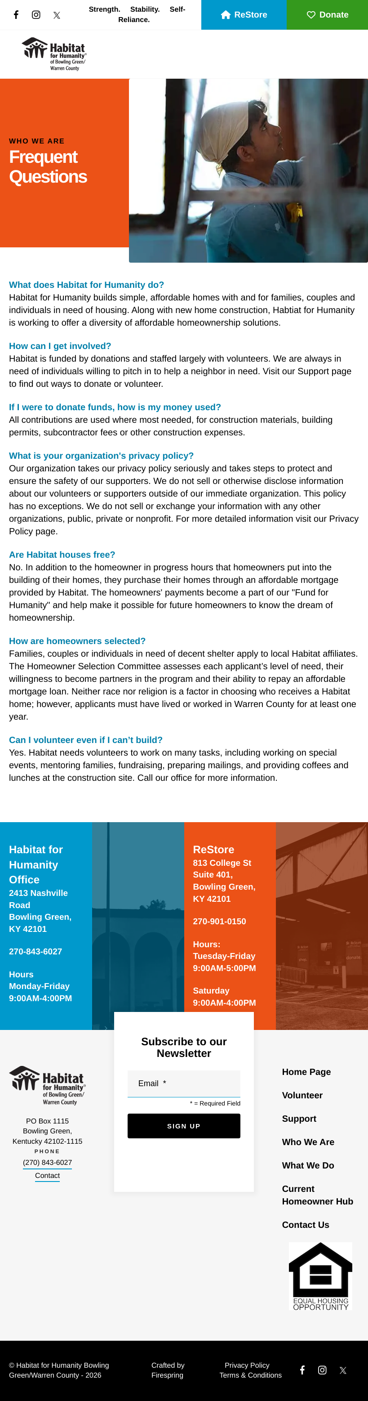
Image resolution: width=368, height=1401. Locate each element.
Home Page (306, 1072)
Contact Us (306, 1225)
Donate (327, 15)
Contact (47, 1176)
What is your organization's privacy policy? (101, 456)
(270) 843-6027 (47, 1163)
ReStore (244, 15)
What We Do (308, 1166)
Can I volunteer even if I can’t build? (86, 740)
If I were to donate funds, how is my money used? (115, 407)
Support (299, 1119)
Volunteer (302, 1096)
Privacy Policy (247, 1366)
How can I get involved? (60, 346)
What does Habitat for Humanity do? (86, 285)
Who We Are (308, 1142)
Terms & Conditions (251, 1375)
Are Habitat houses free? (62, 555)
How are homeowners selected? (77, 641)
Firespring (167, 1375)
